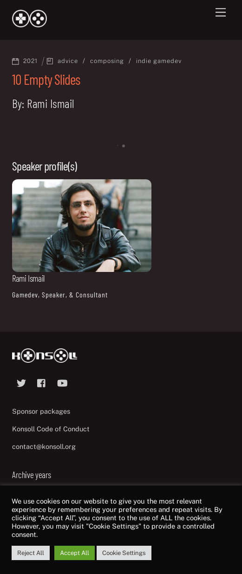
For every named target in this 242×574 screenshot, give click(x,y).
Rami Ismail (28, 278)
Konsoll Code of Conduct (51, 429)
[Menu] (220, 13)
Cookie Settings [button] (124, 552)
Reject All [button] (30, 552)
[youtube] (62, 382)
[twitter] (21, 382)
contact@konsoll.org (44, 446)
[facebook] (42, 382)
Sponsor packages (41, 411)
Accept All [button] (74, 552)
